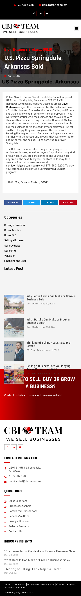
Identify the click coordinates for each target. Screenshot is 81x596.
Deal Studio (27, 592)
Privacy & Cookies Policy (41, 584)
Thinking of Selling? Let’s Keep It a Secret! (49, 387)
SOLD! (47, 49)
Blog (7, 49)
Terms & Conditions (15, 584)
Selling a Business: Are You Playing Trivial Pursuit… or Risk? (49, 411)
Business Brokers (27, 49)
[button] (76, 28)
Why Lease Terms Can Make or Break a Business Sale (51, 341)
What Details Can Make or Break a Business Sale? (48, 364)
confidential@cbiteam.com (22, 165)
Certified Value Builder (52, 168)
